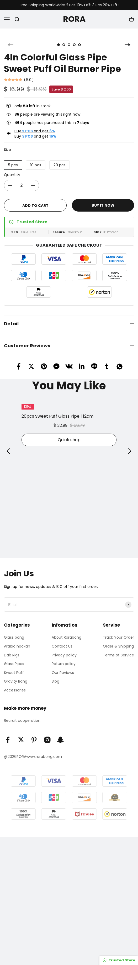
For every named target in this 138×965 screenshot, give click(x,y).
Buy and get (34, 126)
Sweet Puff (14, 668)
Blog (55, 676)
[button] (8, 446)
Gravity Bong (15, 676)
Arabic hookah (17, 641)
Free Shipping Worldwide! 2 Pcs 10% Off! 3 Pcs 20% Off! (69, 5)
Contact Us (62, 641)
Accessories (15, 685)
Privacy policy (64, 650)
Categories (17, 620)
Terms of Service (118, 650)
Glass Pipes (14, 659)
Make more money (25, 703)
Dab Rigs (11, 650)
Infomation (64, 620)
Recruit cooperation (22, 715)
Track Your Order (118, 632)
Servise (111, 620)
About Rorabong (66, 632)
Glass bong (14, 632)
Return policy (64, 659)
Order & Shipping (118, 641)
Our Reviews (63, 668)
